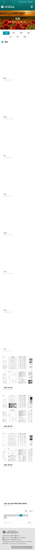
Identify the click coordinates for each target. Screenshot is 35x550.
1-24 (4, 233)
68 (17, 515)
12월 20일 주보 (7, 426)
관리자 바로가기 (27, 547)
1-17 (4, 271)
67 (14, 515)
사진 (10, 37)
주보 (6, 33)
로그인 (25, 1)
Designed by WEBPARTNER (18, 543)
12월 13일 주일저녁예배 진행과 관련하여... (15, 503)
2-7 (4, 155)
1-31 (4, 194)
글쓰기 (31, 511)
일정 (25, 37)
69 (21, 515)
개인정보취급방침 (17, 547)
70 (24, 515)
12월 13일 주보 (7, 465)
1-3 (4, 349)
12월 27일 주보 (7, 387)
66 (11, 515)
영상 (28, 33)
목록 (26, 511)
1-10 (4, 310)
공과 (13, 33)
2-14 (4, 117)
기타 (17, 37)
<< (5, 515)
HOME (20, 1)
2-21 (4, 78)
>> (5, 517)
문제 (21, 33)
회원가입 (30, 1)
